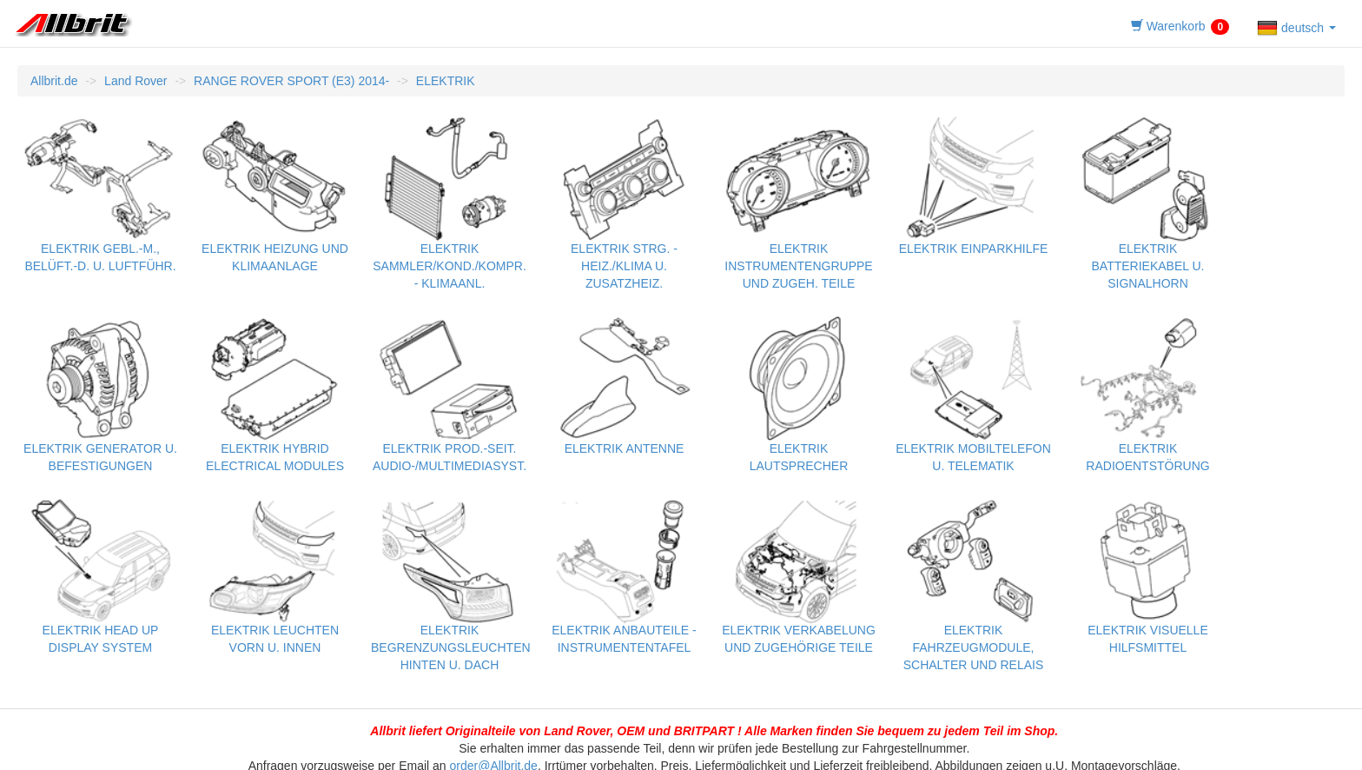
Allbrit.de (53, 81)
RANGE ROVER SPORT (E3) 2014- (291, 81)
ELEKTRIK (445, 81)
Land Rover (135, 81)
